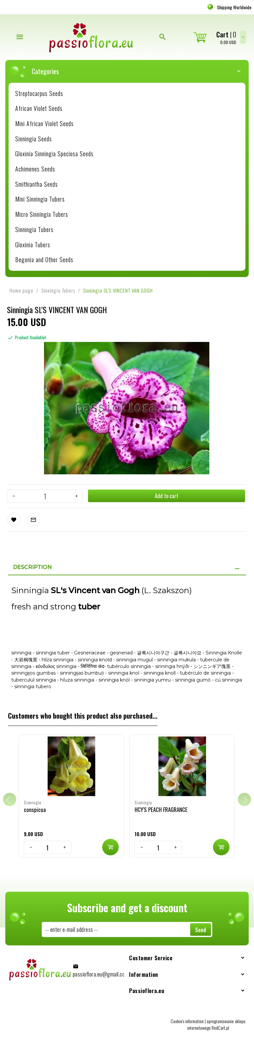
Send (200, 930)
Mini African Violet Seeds (44, 123)
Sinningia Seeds (33, 138)
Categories (130, 71)
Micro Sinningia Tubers (41, 214)
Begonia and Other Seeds (44, 259)
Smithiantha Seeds (36, 184)
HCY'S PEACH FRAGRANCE (161, 809)
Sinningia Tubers (34, 229)
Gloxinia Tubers (32, 244)
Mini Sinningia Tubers (40, 199)
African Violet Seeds (39, 108)
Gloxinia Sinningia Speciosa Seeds (54, 153)
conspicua (35, 809)
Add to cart (166, 496)
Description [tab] (32, 567)
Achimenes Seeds (35, 169)
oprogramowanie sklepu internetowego (216, 1024)
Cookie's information (187, 1021)
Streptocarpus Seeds (39, 93)
